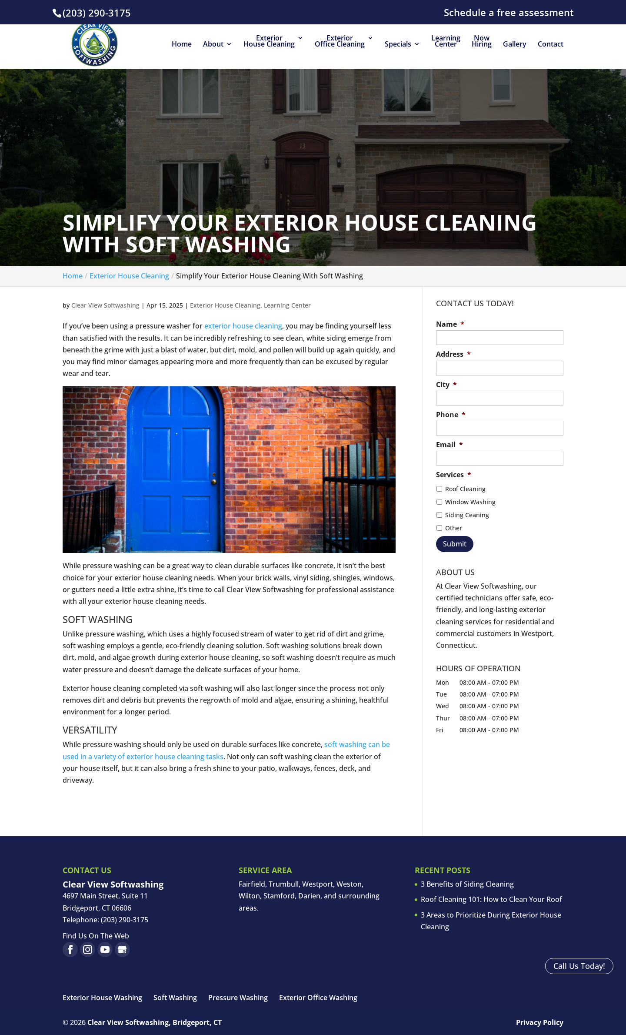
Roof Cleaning (465, 489)
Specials (398, 45)
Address (453, 354)
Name (450, 324)
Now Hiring (482, 42)
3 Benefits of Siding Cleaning (467, 884)
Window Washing (470, 502)
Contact (550, 45)
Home (182, 45)
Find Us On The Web (96, 936)
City (446, 384)
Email (449, 444)
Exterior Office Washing (318, 997)
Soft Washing (175, 997)
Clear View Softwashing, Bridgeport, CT (154, 1022)
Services (453, 474)
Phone (451, 414)
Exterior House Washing (102, 997)
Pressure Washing (238, 997)
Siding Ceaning (467, 515)
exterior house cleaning (243, 326)
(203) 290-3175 (97, 12)
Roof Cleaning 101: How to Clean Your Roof (491, 899)
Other (453, 528)
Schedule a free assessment (509, 13)
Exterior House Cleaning (269, 42)
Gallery (514, 45)
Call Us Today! (576, 965)
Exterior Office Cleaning (340, 42)
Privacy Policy (539, 1022)
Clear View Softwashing (105, 305)
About (213, 45)
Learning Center (445, 42)
